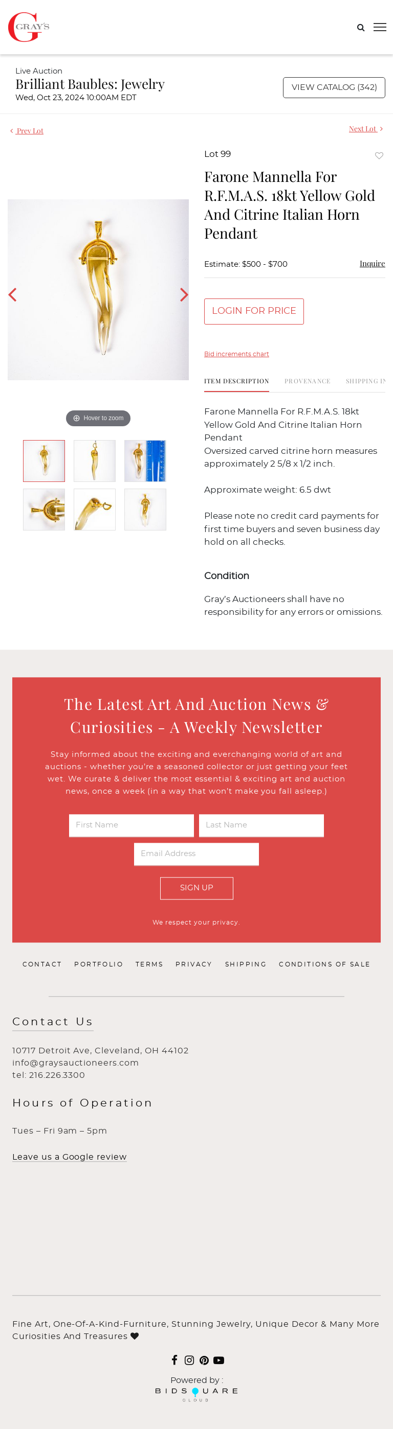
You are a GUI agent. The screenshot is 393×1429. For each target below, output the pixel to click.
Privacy (194, 965)
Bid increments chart (236, 354)
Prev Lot (26, 130)
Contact (42, 965)
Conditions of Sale (324, 965)
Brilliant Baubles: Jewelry (90, 84)
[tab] (236, 384)
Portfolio (98, 965)
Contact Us (53, 1022)
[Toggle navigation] (380, 27)
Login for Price (254, 311)
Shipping (246, 965)
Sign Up (196, 888)
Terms (149, 965)
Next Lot (366, 128)
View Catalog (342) (334, 87)
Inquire (372, 263)
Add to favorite (379, 156)
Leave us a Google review (69, 1158)
